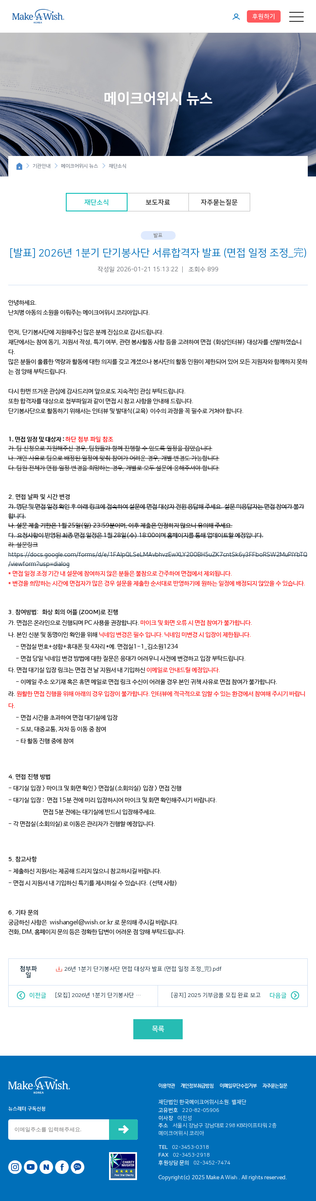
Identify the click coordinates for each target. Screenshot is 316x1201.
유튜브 (30, 1167)
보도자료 (158, 202)
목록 (158, 1029)
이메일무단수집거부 (238, 1086)
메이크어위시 (38, 16)
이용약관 (166, 1086)
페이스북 (62, 1167)
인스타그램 (15, 1167)
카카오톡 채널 (77, 1167)
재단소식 (96, 202)
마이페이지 (236, 16)
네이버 (46, 1167)
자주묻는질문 (219, 202)
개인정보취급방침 (197, 1086)
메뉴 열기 (296, 16)
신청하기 (123, 1129)
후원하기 (263, 16)
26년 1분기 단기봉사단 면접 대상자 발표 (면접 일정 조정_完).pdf (143, 969)
